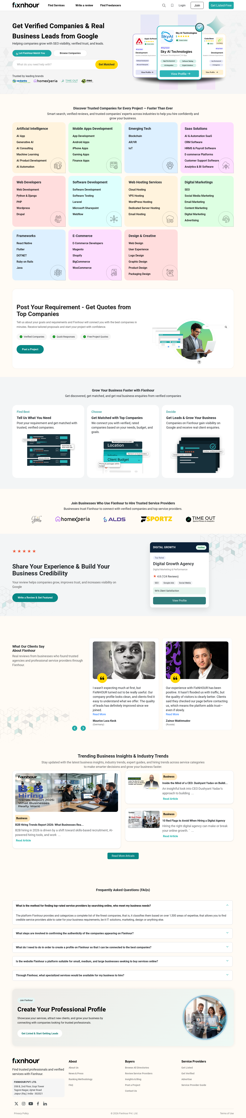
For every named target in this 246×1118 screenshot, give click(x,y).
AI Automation (25, 166)
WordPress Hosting (140, 202)
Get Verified (187, 1073)
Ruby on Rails (25, 261)
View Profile (179, 600)
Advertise (186, 1079)
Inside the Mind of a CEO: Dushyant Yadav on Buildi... (195, 783)
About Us (73, 1067)
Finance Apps (81, 160)
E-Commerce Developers (88, 243)
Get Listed (187, 1067)
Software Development (87, 189)
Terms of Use (227, 1113)
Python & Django (27, 195)
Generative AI (25, 142)
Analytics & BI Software (199, 166)
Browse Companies (81, 53)
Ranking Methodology (80, 1079)
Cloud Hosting (137, 189)
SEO (187, 189)
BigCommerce (81, 261)
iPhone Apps (80, 148)
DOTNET (22, 255)
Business (21, 818)
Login (182, 5)
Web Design (136, 243)
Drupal (21, 214)
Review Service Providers (138, 1073)
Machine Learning (28, 154)
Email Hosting (137, 214)
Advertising (192, 220)
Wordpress (23, 208)
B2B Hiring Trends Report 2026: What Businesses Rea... (49, 824)
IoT (131, 148)
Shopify (77, 255)
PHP (19, 202)
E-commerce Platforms (199, 154)
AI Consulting (25, 148)
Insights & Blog (133, 1079)
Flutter (21, 249)
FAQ (71, 1085)
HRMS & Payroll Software (200, 148)
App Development (83, 136)
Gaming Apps (81, 154)
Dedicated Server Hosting (144, 208)
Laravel (77, 202)
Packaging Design (140, 274)
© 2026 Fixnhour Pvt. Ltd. (124, 1113)
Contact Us (131, 1090)
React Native (24, 243)
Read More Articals (123, 855)
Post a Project (30, 349)
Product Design (138, 267)
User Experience (139, 249)
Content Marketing (196, 208)
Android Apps (81, 142)
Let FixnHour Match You (32, 53)
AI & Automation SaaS (198, 136)
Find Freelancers (110, 5)
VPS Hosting (136, 195)
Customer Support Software (202, 160)
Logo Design (136, 255)
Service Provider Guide (193, 1085)
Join (197, 5)
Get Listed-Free (221, 5)
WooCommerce (82, 267)
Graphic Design (138, 261)
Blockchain (135, 136)
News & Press (76, 1073)
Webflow (78, 214)
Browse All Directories (137, 1067)
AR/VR (133, 142)
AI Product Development (31, 160)
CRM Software (193, 142)
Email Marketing (195, 202)
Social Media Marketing (199, 195)
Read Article (23, 840)
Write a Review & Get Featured (36, 597)
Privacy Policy (21, 1113)
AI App (21, 136)
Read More (99, 714)
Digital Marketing (195, 214)
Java (20, 267)
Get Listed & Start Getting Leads (42, 1033)
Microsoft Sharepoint (86, 208)
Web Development (28, 189)
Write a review (84, 5)
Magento (78, 249)
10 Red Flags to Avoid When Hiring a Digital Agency (193, 820)
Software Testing (83, 195)
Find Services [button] (56, 5)
